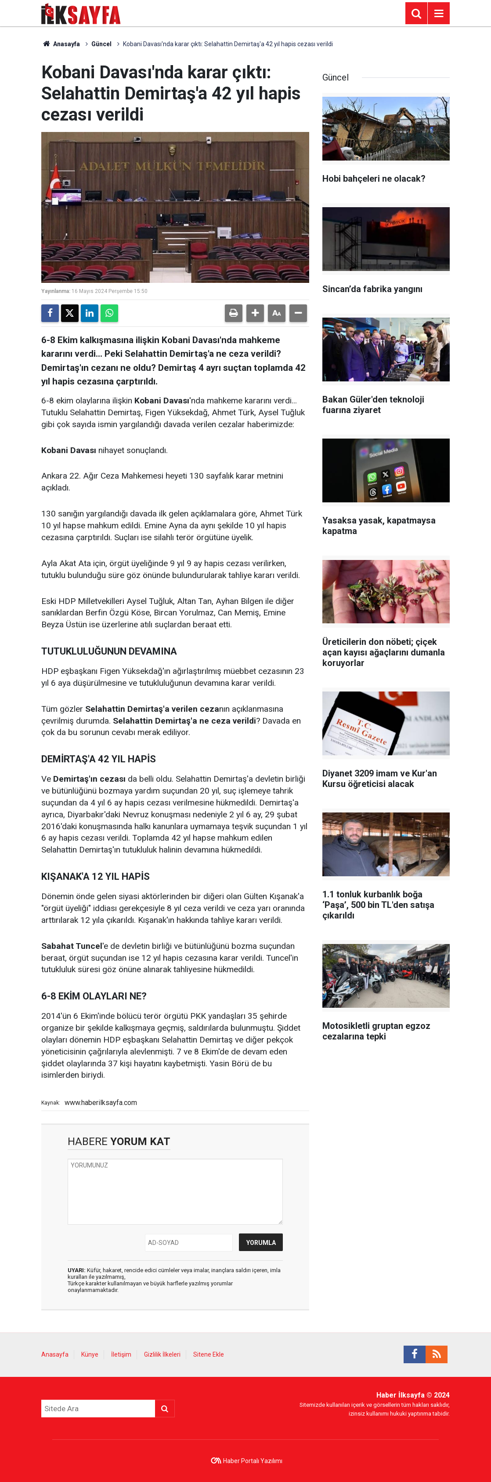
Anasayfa (60, 44)
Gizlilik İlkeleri (162, 1354)
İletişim (121, 1354)
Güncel (101, 44)
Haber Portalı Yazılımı (252, 1460)
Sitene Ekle (208, 1354)
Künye (89, 1354)
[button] (255, 313)
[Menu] (439, 13)
